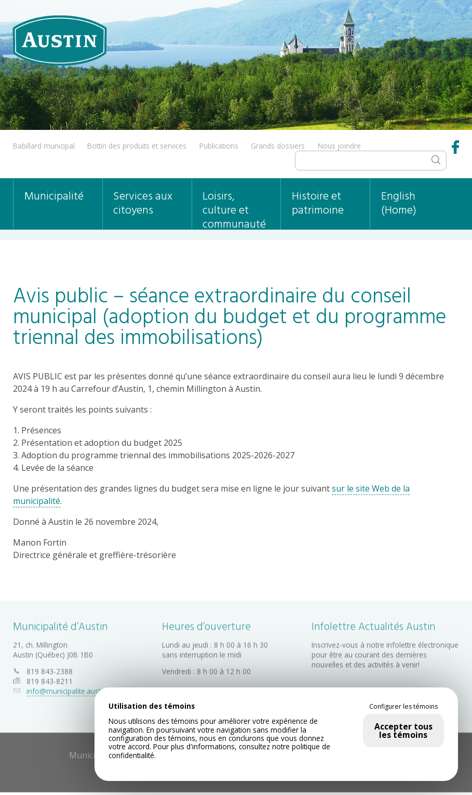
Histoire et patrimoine (318, 204)
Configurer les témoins (403, 707)
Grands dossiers (278, 146)
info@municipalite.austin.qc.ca (75, 689)
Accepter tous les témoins (403, 730)
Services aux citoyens (142, 204)
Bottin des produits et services (136, 146)
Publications (218, 146)
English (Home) (398, 204)
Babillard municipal (44, 146)
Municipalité (54, 197)
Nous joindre (339, 146)
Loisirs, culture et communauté (234, 209)
